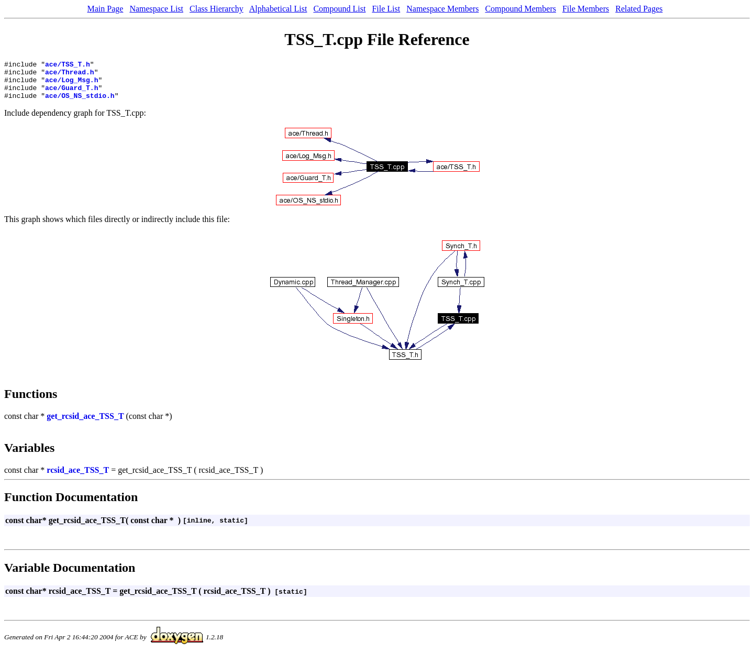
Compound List (339, 8)
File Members (585, 8)
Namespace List (156, 8)
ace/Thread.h (69, 75)
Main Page (105, 8)
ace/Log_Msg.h (71, 84)
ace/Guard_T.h (71, 93)
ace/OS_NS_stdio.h (80, 103)
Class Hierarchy (216, 8)
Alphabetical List (278, 8)
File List (386, 8)
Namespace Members (442, 8)
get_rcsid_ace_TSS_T (85, 423)
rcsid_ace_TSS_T (78, 477)
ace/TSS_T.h (67, 65)
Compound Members (520, 8)
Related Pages (638, 8)
